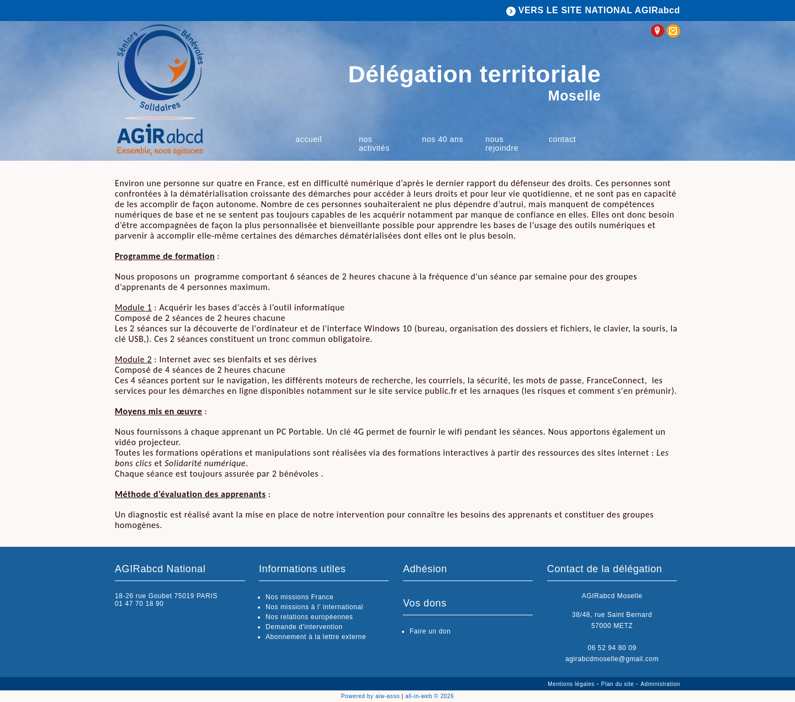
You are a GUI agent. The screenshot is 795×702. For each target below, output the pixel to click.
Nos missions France (299, 597)
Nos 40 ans (443, 139)
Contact (562, 139)
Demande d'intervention (304, 627)
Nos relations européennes (309, 617)
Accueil (308, 139)
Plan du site (618, 684)
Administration (660, 684)
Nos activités (374, 143)
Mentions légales (572, 684)
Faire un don (430, 631)
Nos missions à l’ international (314, 607)
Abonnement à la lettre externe (316, 637)
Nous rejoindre (501, 143)
